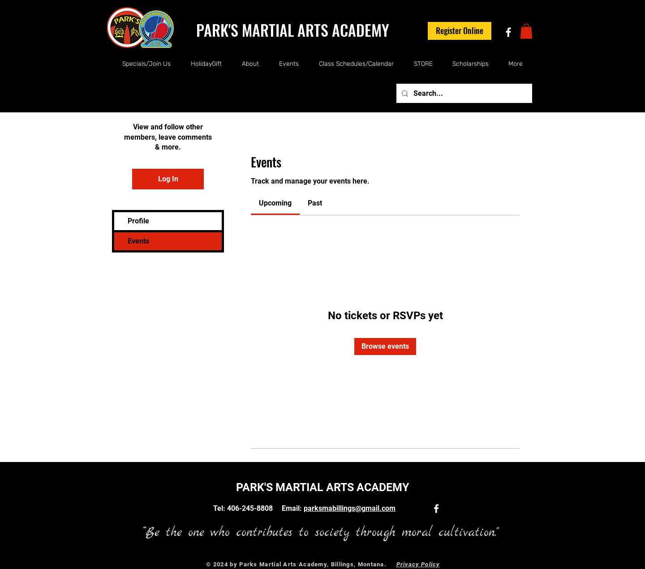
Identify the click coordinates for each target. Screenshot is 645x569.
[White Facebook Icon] (508, 32)
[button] (526, 31)
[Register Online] (459, 31)
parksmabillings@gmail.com (350, 508)
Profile (138, 221)
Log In (168, 179)
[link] (275, 203)
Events (138, 241)
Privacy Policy (418, 564)
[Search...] (463, 93)
